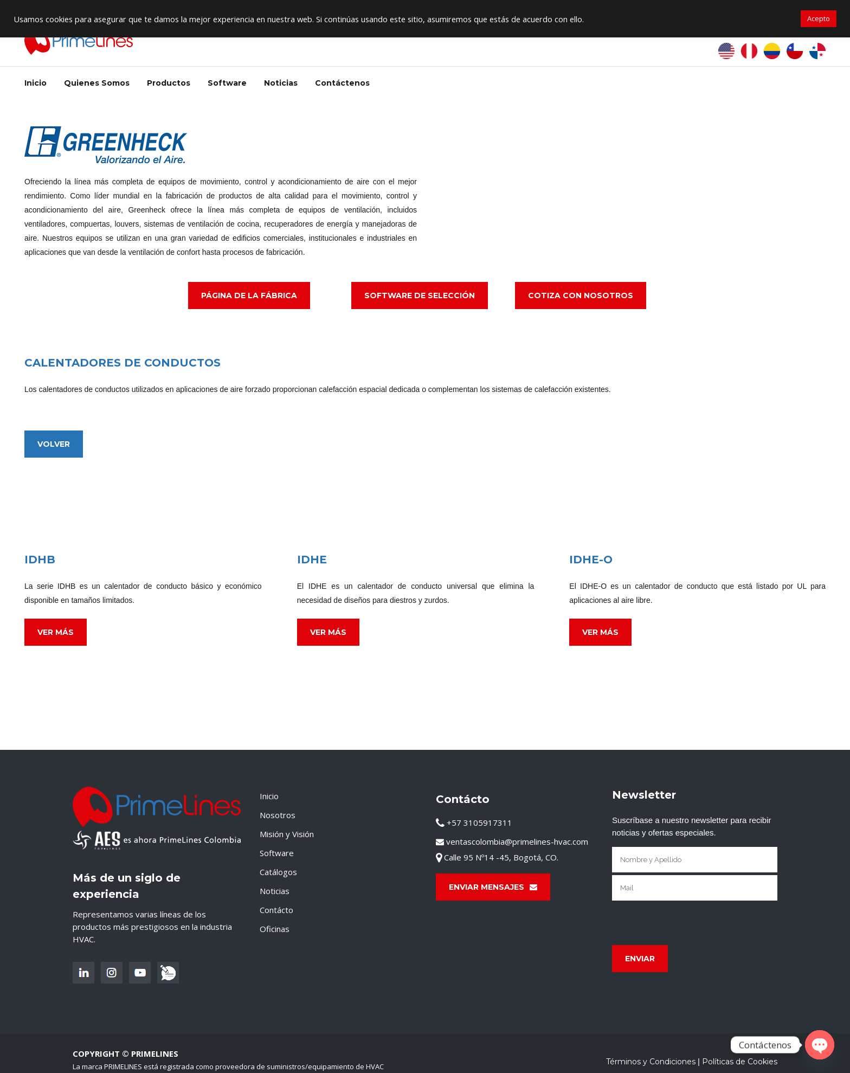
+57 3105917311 (474, 822)
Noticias (274, 890)
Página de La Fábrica (249, 295)
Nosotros (277, 814)
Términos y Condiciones (651, 1061)
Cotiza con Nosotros (580, 295)
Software (277, 852)
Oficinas (274, 928)
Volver (53, 444)
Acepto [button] (818, 18)
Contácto (276, 909)
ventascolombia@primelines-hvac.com (512, 841)
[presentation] (694, 923)
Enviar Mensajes (493, 887)
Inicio (269, 796)
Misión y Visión (287, 833)
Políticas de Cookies (739, 1061)
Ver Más (55, 632)
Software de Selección (419, 295)
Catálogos (278, 871)
